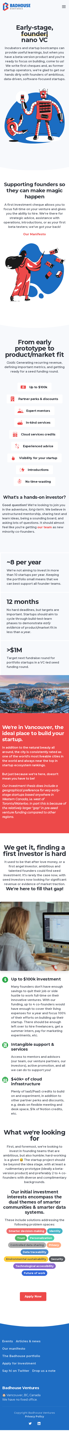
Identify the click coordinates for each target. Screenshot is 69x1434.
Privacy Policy (34, 1416)
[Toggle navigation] (64, 6)
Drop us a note (44, 1371)
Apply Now (33, 1296)
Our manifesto (13, 1348)
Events (7, 1341)
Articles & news (28, 1341)
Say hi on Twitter (15, 1371)
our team (44, 527)
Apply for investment (19, 1363)
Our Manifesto (34, 234)
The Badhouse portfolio (21, 1356)
